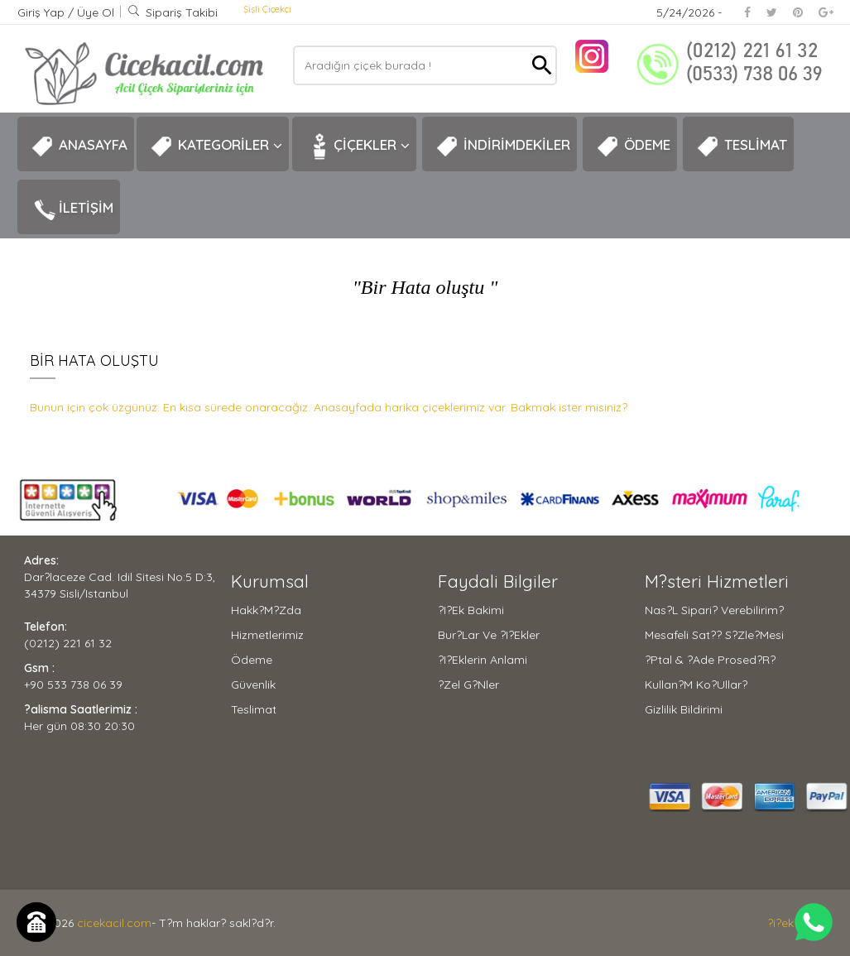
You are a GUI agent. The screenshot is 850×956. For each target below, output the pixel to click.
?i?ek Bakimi (471, 610)
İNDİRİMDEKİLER (502, 146)
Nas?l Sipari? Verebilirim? (714, 610)
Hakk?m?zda (266, 610)
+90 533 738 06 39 (73, 684)
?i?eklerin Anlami (482, 659)
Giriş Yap (42, 12)
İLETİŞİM (72, 209)
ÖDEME (633, 146)
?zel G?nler (468, 684)
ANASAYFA (79, 146)
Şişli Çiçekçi (267, 9)
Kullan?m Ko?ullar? (696, 684)
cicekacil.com (114, 922)
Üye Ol (95, 12)
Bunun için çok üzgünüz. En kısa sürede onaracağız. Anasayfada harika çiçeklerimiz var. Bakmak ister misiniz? (328, 407)
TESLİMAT (741, 146)
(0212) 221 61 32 (68, 643)
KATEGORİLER (216, 146)
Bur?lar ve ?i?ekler (489, 634)
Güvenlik (253, 684)
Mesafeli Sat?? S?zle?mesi (714, 634)
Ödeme (251, 659)
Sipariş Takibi (172, 12)
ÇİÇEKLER (357, 146)
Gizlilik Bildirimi (684, 709)
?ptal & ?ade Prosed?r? (710, 659)
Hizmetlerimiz (267, 634)
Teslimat (253, 709)
